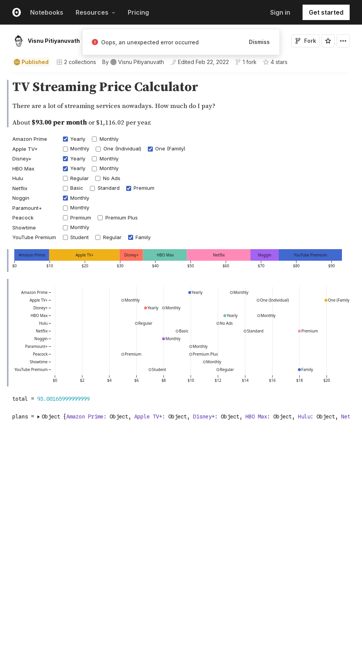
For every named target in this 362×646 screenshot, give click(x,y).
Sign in (280, 12)
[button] (3, 76)
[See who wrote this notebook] (133, 62)
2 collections (76, 62)
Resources (95, 12)
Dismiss (259, 42)
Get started (326, 12)
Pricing (138, 12)
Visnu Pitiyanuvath (54, 40)
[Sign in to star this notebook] (328, 40)
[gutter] (3, 104)
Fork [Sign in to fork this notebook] (305, 40)
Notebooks (46, 12)
